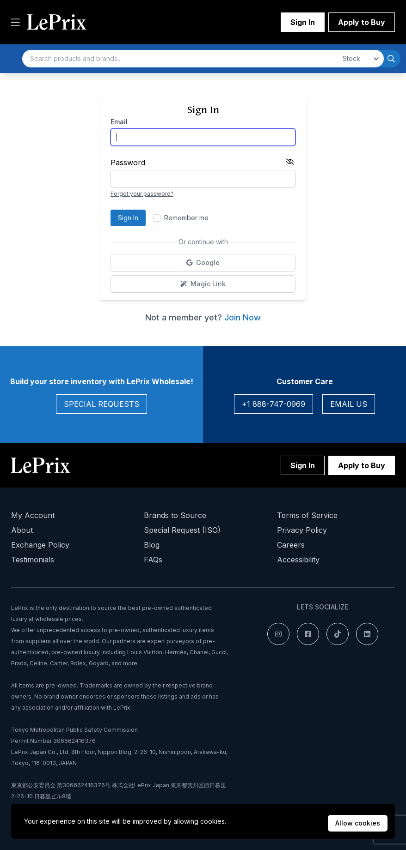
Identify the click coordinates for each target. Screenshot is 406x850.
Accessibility (298, 559)
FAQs (153, 559)
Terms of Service (307, 515)
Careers (291, 544)
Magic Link (232, 286)
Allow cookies (357, 823)
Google (226, 265)
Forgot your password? (142, 193)
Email (119, 122)
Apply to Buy (361, 22)
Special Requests (101, 404)
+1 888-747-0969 (273, 404)
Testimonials (32, 559)
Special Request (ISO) (182, 530)
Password (128, 162)
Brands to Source (175, 515)
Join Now (242, 317)
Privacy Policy (302, 530)
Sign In (302, 22)
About (22, 530)
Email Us (348, 404)
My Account (33, 515)
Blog (152, 544)
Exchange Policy (40, 544)
